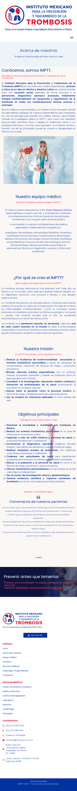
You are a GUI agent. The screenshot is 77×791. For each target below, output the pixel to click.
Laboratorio (8, 700)
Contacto (7, 662)
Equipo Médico (10, 657)
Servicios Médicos (11, 666)
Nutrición (7, 704)
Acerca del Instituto (12, 653)
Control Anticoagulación (14, 696)
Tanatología (8, 709)
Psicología (7, 713)
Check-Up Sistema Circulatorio (17, 687)
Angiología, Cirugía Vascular (15, 670)
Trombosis (8, 675)
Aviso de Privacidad (38, 781)
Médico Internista (11, 691)
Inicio (5, 648)
